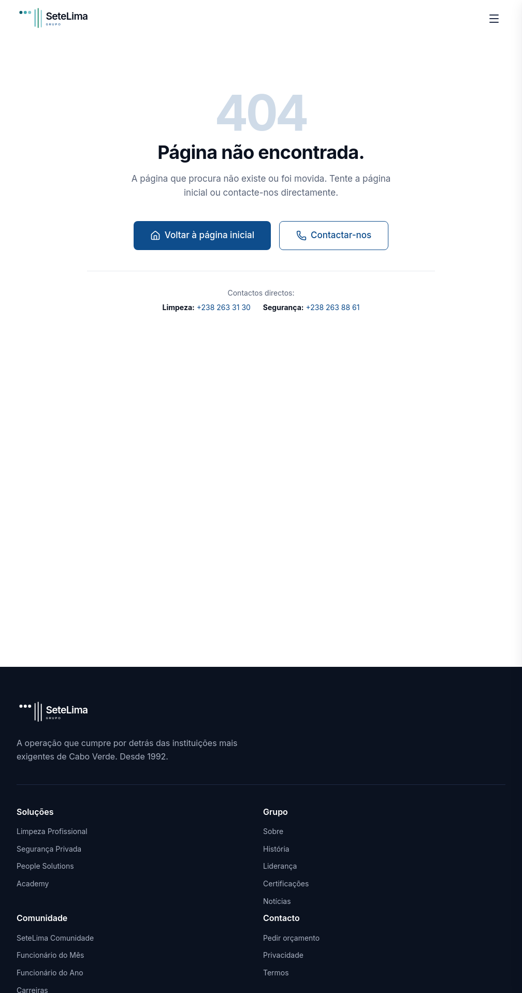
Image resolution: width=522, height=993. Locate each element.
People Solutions (45, 865)
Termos (276, 972)
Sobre (273, 831)
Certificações (286, 883)
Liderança (280, 865)
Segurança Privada (49, 848)
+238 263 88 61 (311, 307)
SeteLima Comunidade (55, 937)
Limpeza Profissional (52, 831)
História (276, 848)
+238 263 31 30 (207, 307)
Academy (33, 883)
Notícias (277, 901)
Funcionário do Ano (50, 972)
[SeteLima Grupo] (60, 18)
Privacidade (283, 955)
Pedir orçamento (291, 937)
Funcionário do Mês (50, 955)
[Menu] (494, 18)
